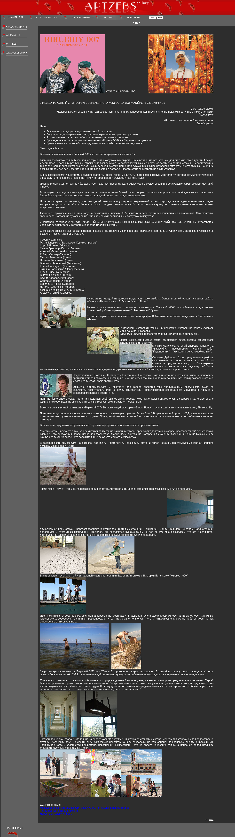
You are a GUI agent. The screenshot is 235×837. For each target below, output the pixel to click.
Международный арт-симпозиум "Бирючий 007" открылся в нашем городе (84, 807)
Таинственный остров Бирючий (59, 810)
